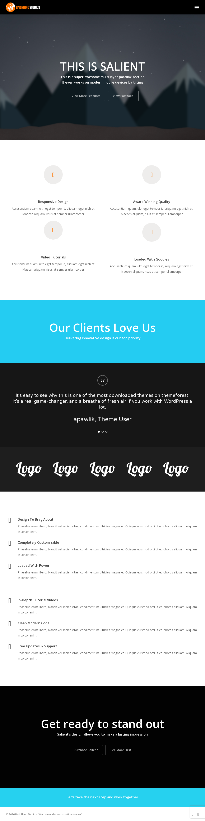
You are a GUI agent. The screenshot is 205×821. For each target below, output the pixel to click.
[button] (197, 7)
